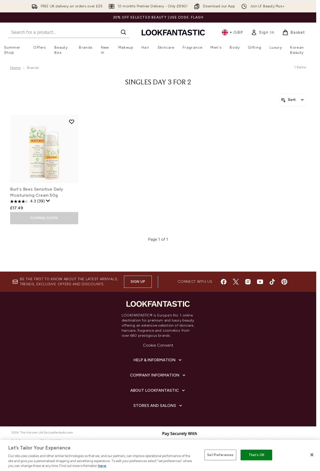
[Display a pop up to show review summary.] (48, 201)
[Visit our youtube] (260, 282)
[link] (262, 32)
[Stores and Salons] (158, 405)
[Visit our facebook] (224, 282)
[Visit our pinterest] (284, 282)
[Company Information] (158, 375)
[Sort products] (293, 100)
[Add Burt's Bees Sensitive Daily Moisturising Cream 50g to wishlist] (72, 122)
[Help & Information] (158, 360)
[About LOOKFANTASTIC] (158, 390)
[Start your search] (69, 32)
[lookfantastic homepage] (173, 32)
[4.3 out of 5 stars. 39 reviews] (27, 201)
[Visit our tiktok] (272, 282)
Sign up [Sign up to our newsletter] (138, 281)
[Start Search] (123, 32)
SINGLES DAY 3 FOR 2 (158, 82)
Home (15, 68)
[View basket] (293, 32)
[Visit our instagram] (248, 282)
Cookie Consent (158, 345)
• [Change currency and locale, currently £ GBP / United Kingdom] (232, 32)
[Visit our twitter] (236, 282)
